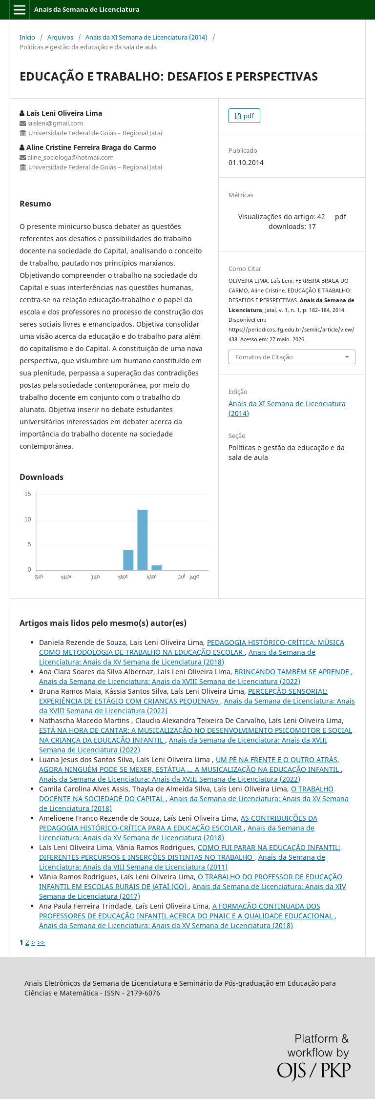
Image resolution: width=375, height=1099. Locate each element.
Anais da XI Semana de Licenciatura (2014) (146, 37)
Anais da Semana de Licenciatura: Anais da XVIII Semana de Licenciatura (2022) (169, 681)
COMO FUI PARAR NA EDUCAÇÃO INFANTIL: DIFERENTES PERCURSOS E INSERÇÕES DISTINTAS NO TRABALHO (189, 852)
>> (41, 942)
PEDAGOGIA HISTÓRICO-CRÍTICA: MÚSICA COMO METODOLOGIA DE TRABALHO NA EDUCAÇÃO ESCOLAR (191, 647)
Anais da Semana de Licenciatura (87, 9)
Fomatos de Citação (264, 357)
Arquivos (60, 37)
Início (27, 37)
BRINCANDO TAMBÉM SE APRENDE (292, 671)
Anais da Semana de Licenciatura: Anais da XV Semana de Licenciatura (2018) (177, 656)
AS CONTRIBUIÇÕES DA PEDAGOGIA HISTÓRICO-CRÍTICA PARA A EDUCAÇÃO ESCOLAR (178, 822)
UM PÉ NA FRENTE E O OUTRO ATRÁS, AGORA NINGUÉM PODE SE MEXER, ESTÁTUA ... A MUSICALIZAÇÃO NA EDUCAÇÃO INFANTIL (190, 764)
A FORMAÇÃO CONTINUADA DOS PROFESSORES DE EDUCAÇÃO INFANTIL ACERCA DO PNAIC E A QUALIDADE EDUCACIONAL (186, 910)
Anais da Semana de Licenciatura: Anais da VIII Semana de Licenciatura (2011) (182, 861)
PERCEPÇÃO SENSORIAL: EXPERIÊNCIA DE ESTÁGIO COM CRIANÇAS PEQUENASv (183, 695)
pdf (247, 115)
